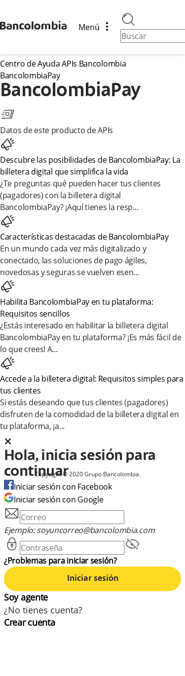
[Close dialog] (8, 442)
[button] (92, 442)
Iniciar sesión (92, 578)
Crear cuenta (29, 622)
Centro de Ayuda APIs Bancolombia (63, 63)
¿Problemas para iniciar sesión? (60, 560)
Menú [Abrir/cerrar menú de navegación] (96, 27)
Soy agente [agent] (26, 597)
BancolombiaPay (30, 75)
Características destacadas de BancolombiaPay (84, 236)
